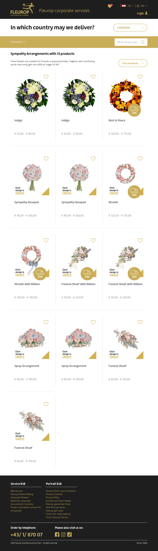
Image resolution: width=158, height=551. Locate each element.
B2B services (17, 491)
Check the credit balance (58, 514)
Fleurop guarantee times (58, 504)
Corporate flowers (20, 497)
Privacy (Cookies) (54, 494)
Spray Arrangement (26, 366)
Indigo (18, 120)
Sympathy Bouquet (26, 202)
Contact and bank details (58, 501)
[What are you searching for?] (131, 42)
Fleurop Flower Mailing (22, 494)
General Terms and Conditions (61, 491)
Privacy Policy (52, 497)
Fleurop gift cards (54, 510)
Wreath (113, 202)
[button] (18, 42)
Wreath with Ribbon (27, 284)
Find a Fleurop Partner (57, 517)
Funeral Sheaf (118, 366)
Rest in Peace (117, 120)
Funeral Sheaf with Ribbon (78, 284)
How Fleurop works (55, 507)
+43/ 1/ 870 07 (27, 535)
